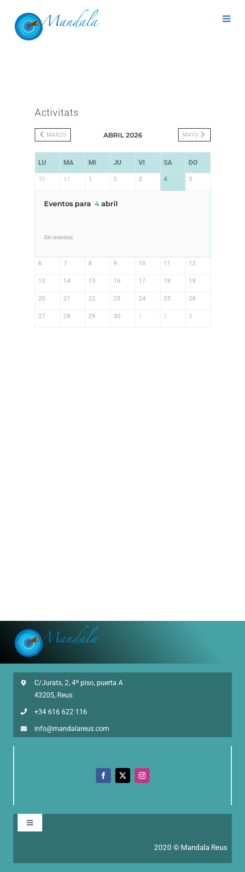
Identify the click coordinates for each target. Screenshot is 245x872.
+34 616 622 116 (60, 712)
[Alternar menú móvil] (227, 18)
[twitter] (122, 775)
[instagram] (142, 775)
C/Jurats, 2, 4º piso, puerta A (78, 683)
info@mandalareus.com (71, 728)
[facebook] (103, 775)
